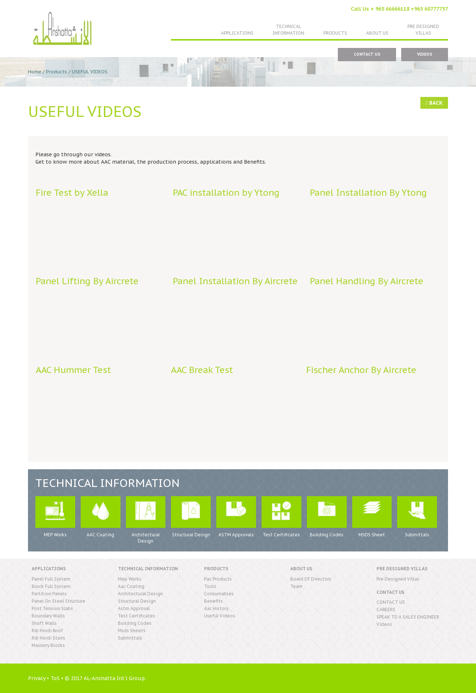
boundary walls (48, 616)
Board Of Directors (310, 579)
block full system (51, 586)
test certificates (136, 616)
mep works (129, 579)
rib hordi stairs (48, 638)
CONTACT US (367, 54)
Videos (424, 54)
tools (210, 586)
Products (335, 33)
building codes (134, 623)
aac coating (131, 586)
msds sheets (132, 630)
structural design (137, 601)
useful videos (219, 616)
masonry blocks (48, 645)
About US (377, 33)
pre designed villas (398, 579)
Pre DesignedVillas (423, 30)
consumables (219, 593)
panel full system (51, 579)
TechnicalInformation (288, 30)
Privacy (36, 678)
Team (296, 586)
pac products (218, 579)
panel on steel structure (58, 601)
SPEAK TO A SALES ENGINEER (408, 617)
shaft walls (44, 623)
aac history (216, 608)
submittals (130, 638)
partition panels (49, 593)
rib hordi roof (47, 630)
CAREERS (386, 609)
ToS (55, 678)
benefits (213, 601)
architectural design (140, 593)
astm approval (134, 608)
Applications (237, 33)
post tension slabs (52, 608)
